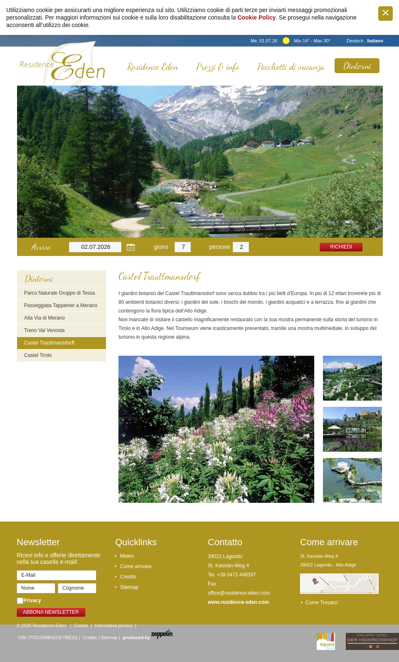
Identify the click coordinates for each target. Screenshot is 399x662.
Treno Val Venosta (44, 330)
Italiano (375, 40)
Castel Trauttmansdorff (49, 343)
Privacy (32, 600)
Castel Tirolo (38, 355)
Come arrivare (136, 566)
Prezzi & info (217, 66)
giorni (161, 247)
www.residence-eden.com (238, 602)
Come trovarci (321, 602)
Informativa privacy (113, 625)
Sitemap (129, 587)
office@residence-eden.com (239, 593)
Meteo (127, 556)
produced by (147, 637)
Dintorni (357, 65)
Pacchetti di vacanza (291, 66)
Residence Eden (152, 66)
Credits (128, 577)
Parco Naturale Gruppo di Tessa (59, 293)
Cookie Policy (256, 17)
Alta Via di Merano (44, 318)
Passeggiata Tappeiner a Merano (60, 305)
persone (219, 247)
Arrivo (41, 247)
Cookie (81, 625)
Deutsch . (357, 40)
